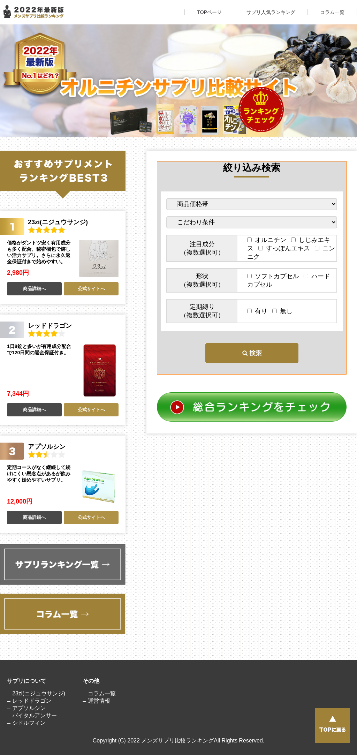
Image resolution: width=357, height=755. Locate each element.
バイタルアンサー (34, 715)
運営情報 (99, 701)
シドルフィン (29, 723)
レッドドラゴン (31, 701)
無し (282, 311)
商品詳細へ (34, 288)
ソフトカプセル (274, 276)
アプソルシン (29, 708)
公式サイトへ (91, 288)
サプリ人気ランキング (270, 12)
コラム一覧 (332, 12)
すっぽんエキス (285, 248)
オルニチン (268, 239)
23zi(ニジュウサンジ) (38, 693)
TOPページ (209, 12)
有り (259, 311)
